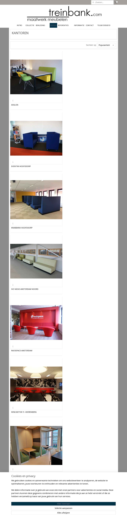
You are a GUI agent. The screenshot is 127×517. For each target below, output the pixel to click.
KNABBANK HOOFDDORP (21, 166)
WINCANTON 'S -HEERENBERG (78, 227)
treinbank (58, 488)
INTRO (19, 25)
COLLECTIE (30, 25)
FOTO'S (53, 25)
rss (59, 513)
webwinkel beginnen (66, 513)
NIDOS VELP (71, 289)
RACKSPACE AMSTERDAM (21, 227)
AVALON (14, 105)
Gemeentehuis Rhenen (20, 473)
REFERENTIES (63, 25)
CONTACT (90, 25)
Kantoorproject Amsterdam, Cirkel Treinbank (85, 350)
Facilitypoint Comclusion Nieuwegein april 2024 (86, 411)
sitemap (55, 513)
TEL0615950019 (103, 25)
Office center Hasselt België (23, 350)
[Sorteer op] (106, 45)
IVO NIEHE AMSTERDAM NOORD (79, 166)
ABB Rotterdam (18, 289)
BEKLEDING (40, 25)
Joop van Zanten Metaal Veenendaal (26, 411)
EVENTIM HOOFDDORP (75, 105)
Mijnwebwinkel (84, 513)
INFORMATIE (79, 25)
